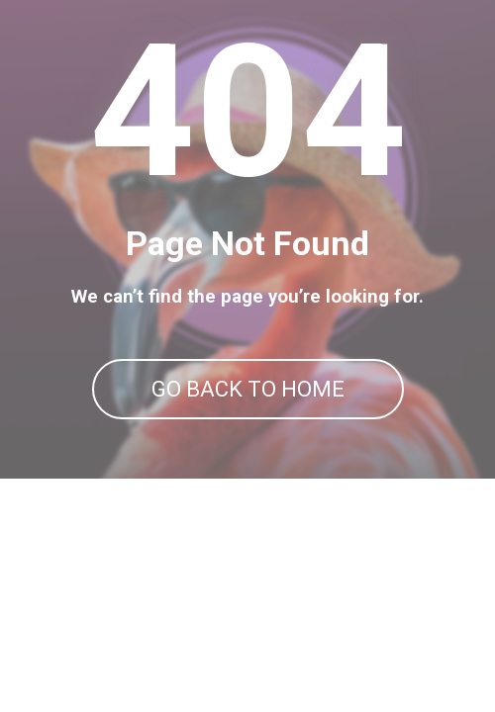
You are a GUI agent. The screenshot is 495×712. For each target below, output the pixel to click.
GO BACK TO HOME (248, 389)
